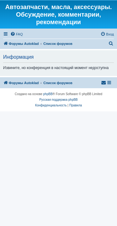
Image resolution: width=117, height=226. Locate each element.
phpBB (48, 94)
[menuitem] (16, 34)
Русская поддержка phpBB (58, 99)
